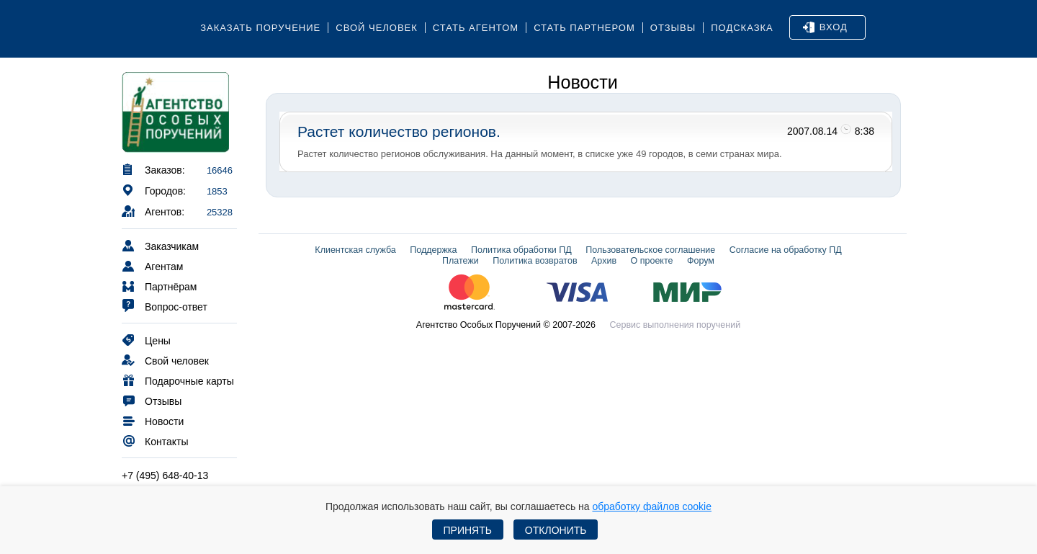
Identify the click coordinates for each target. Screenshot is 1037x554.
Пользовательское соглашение (650, 250)
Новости (153, 420)
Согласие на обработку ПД (786, 250)
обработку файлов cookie (651, 506)
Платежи (460, 261)
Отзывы (673, 27)
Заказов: (153, 169)
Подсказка (742, 27)
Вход (825, 27)
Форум (700, 261)
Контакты (155, 440)
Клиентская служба (355, 250)
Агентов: (153, 211)
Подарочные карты (178, 380)
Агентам (152, 265)
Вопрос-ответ (164, 306)
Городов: (154, 190)
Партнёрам (159, 285)
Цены (146, 340)
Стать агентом (475, 27)
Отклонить (556, 530)
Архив (603, 261)
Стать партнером (584, 27)
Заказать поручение (260, 27)
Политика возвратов (535, 261)
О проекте (652, 261)
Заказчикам (160, 245)
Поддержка (433, 250)
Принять (468, 530)
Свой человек (377, 27)
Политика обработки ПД (521, 250)
